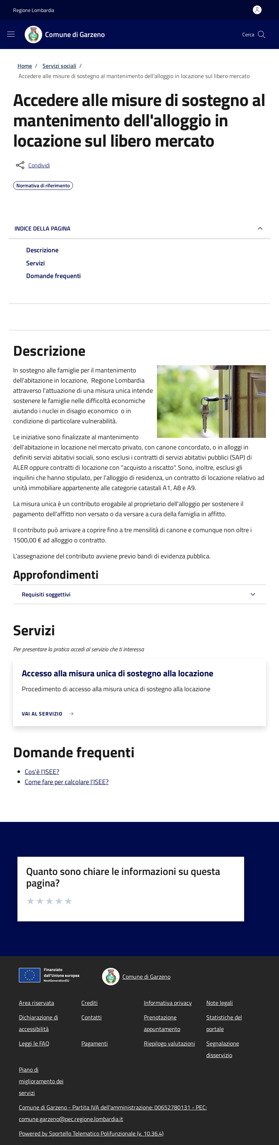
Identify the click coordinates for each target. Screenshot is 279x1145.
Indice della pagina (42, 228)
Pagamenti (94, 1043)
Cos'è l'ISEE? (42, 772)
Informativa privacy (168, 1002)
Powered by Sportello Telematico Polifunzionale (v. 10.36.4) (91, 1133)
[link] (49, 713)
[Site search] (261, 34)
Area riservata (36, 1002)
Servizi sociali (59, 65)
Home (24, 65)
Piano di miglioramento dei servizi (41, 1081)
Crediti (89, 1002)
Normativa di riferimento (43, 184)
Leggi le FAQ (34, 1043)
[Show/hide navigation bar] (10, 34)
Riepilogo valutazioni (169, 1043)
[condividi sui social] (32, 165)
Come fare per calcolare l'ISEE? (67, 782)
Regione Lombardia (33, 10)
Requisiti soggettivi (46, 594)
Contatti (91, 1017)
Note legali (219, 1002)
